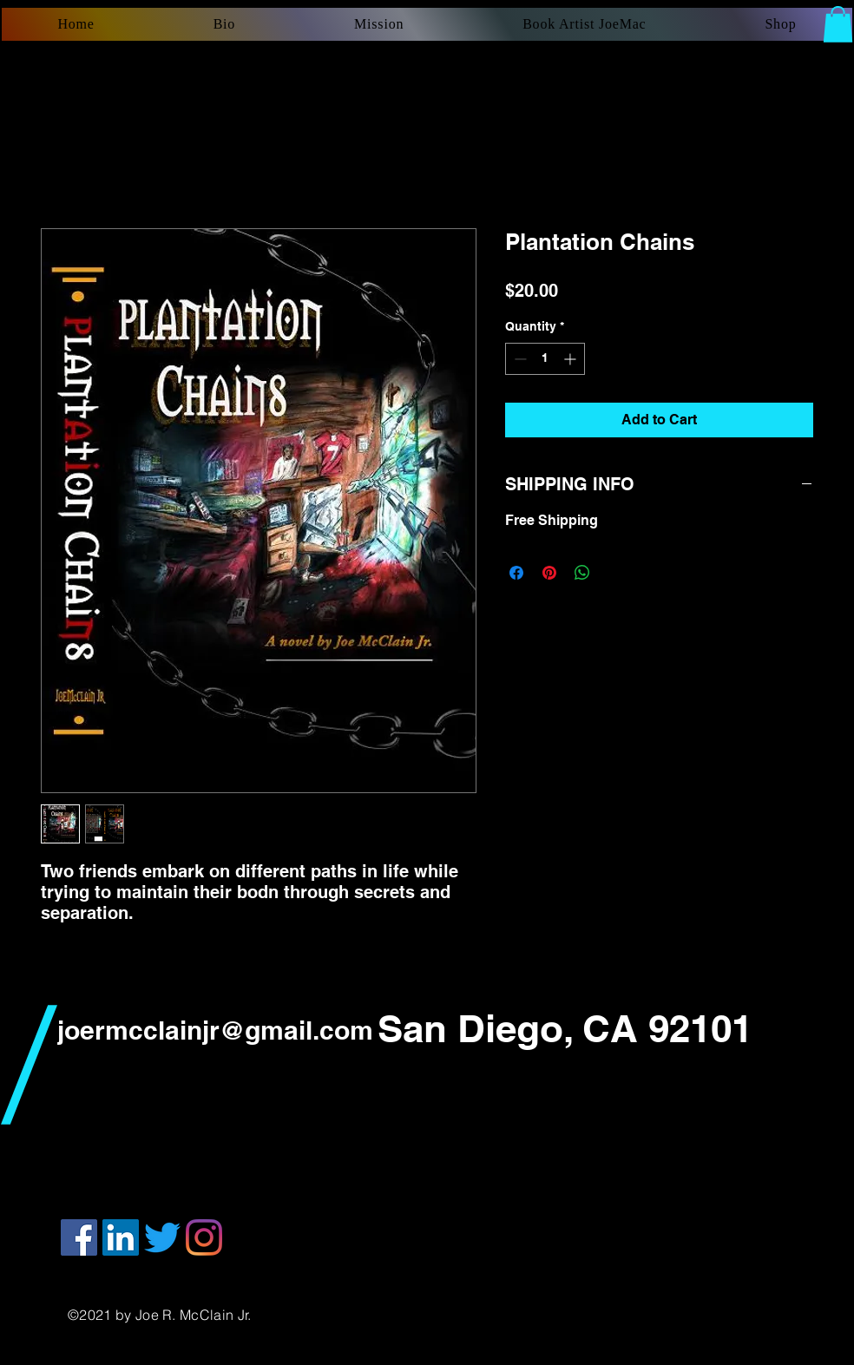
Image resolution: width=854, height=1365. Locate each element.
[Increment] (571, 359)
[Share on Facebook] (516, 572)
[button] (838, 24)
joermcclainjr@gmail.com (215, 1030)
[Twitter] (162, 1237)
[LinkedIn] (120, 1237)
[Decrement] (518, 359)
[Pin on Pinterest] (549, 572)
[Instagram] (204, 1237)
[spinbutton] (545, 359)
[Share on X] (615, 572)
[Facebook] (79, 1237)
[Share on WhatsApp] (582, 572)
